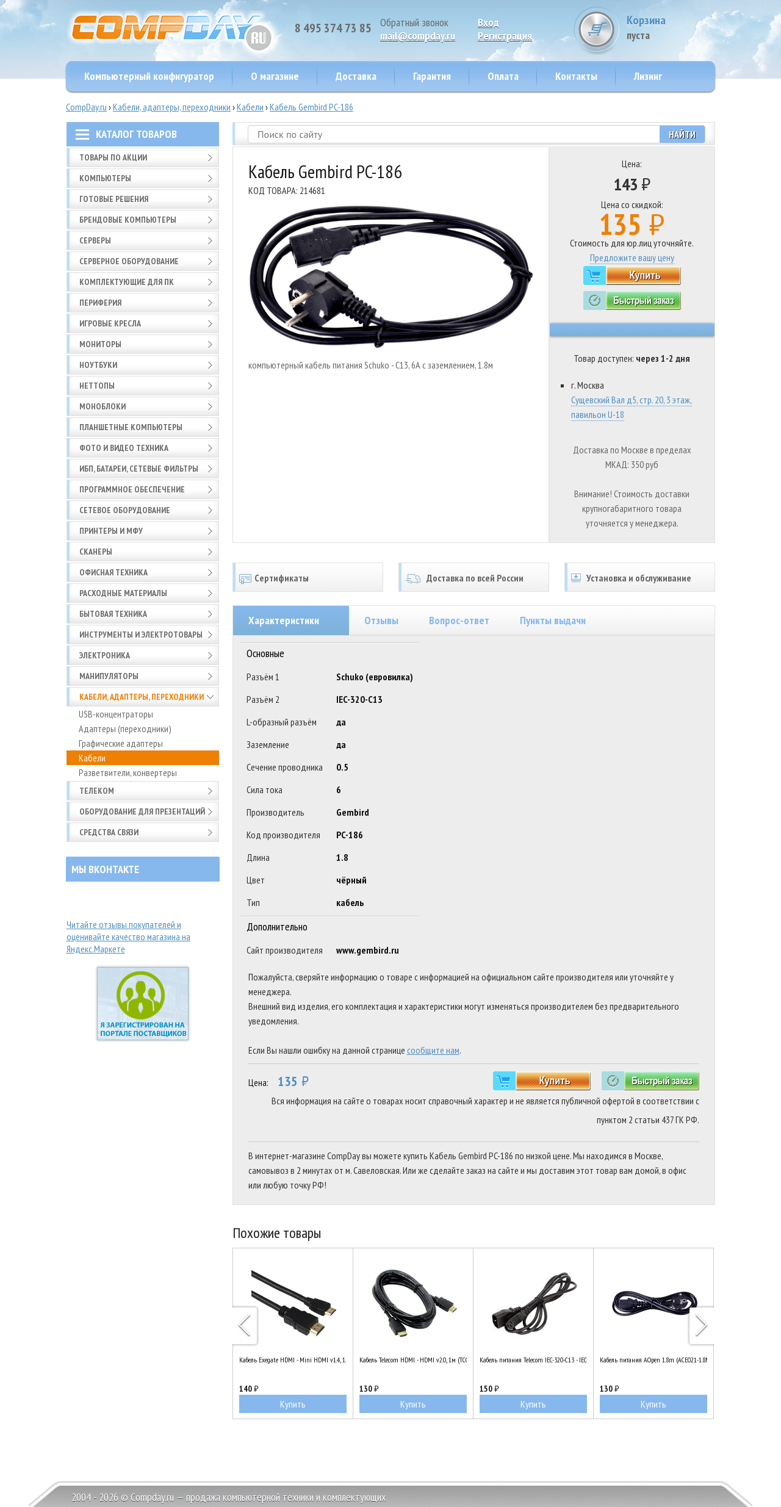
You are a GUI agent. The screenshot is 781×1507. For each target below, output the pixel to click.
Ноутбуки (98, 364)
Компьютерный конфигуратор (149, 76)
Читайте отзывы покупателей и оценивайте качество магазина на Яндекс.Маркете (128, 936)
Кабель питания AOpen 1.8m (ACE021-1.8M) (653, 1359)
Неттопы (97, 385)
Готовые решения (113, 198)
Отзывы (381, 620)
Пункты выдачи (553, 620)
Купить (293, 1404)
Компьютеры (105, 178)
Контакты (576, 76)
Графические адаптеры (121, 743)
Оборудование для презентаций (142, 811)
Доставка (356, 76)
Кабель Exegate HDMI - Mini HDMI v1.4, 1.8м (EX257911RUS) (293, 1359)
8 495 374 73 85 (333, 28)
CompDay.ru (86, 107)
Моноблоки (102, 406)
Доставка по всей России (475, 578)
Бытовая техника (113, 613)
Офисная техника (113, 572)
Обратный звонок (414, 22)
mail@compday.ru (417, 36)
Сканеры (95, 551)
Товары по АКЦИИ (113, 157)
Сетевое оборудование (124, 510)
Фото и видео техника (123, 447)
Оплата (503, 76)
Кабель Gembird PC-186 (311, 107)
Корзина (669, 27)
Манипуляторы (109, 676)
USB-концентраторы (116, 714)
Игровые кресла (110, 323)
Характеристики (283, 620)
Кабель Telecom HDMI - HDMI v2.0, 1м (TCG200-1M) (413, 1359)
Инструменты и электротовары (141, 634)
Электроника (104, 655)
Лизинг (648, 76)
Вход (488, 22)
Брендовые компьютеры (127, 219)
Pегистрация (505, 36)
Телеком (96, 790)
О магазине (275, 76)
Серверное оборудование (129, 261)
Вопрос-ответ (459, 620)
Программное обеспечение (132, 489)
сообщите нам (433, 1050)
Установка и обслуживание (638, 578)
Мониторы (100, 344)
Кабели (250, 107)
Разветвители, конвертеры (128, 772)
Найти (682, 134)
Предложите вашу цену (632, 257)
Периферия (100, 302)
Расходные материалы (123, 593)
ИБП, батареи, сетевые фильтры (138, 468)
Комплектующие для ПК (126, 281)
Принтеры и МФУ (111, 530)
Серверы (95, 240)
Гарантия (432, 76)
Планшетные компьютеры (130, 427)
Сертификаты (281, 578)
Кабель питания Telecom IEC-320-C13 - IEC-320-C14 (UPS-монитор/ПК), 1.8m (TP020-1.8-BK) (533, 1359)
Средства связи (109, 832)
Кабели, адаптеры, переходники (172, 107)
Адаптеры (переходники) (125, 728)
